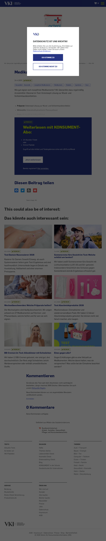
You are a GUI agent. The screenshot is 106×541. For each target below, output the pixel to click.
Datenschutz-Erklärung (41, 51)
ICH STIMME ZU (48, 57)
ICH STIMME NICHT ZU (48, 66)
